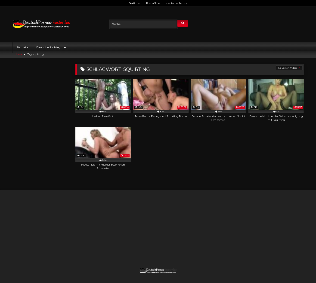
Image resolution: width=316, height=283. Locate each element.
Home (18, 54)
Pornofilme (153, 3)
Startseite (22, 47)
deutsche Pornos (177, 3)
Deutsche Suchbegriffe (51, 47)
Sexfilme (134, 3)
